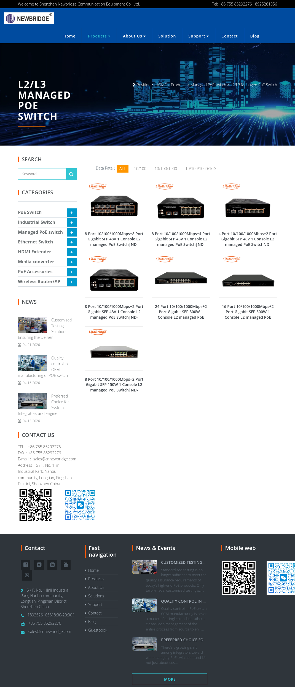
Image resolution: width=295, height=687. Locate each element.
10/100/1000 (166, 168)
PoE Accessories (35, 272)
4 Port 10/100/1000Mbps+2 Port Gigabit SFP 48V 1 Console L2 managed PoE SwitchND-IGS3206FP (248, 242)
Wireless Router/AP (39, 281)
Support (198, 36)
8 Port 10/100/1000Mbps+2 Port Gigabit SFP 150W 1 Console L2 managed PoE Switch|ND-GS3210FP (114, 387)
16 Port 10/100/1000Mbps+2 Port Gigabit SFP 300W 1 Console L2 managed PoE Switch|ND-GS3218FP (248, 314)
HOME (161, 84)
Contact (229, 36)
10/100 (140, 168)
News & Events (155, 548)
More (169, 679)
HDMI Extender (34, 252)
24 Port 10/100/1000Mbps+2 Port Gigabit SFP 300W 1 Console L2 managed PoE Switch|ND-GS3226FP (181, 314)
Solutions (94, 596)
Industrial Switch (36, 222)
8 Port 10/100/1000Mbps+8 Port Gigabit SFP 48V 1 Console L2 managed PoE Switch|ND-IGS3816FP (114, 242)
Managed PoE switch (208, 84)
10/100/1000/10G (200, 168)
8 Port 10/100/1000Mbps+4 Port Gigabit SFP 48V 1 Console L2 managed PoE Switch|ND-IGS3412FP (181, 242)
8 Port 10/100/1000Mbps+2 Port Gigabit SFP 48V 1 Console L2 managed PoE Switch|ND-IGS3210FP (114, 314)
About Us (134, 36)
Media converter (36, 262)
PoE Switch (30, 212)
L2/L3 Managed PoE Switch (253, 84)
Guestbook (96, 630)
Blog (254, 36)
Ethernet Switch (35, 242)
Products (99, 36)
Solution (167, 36)
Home (69, 36)
